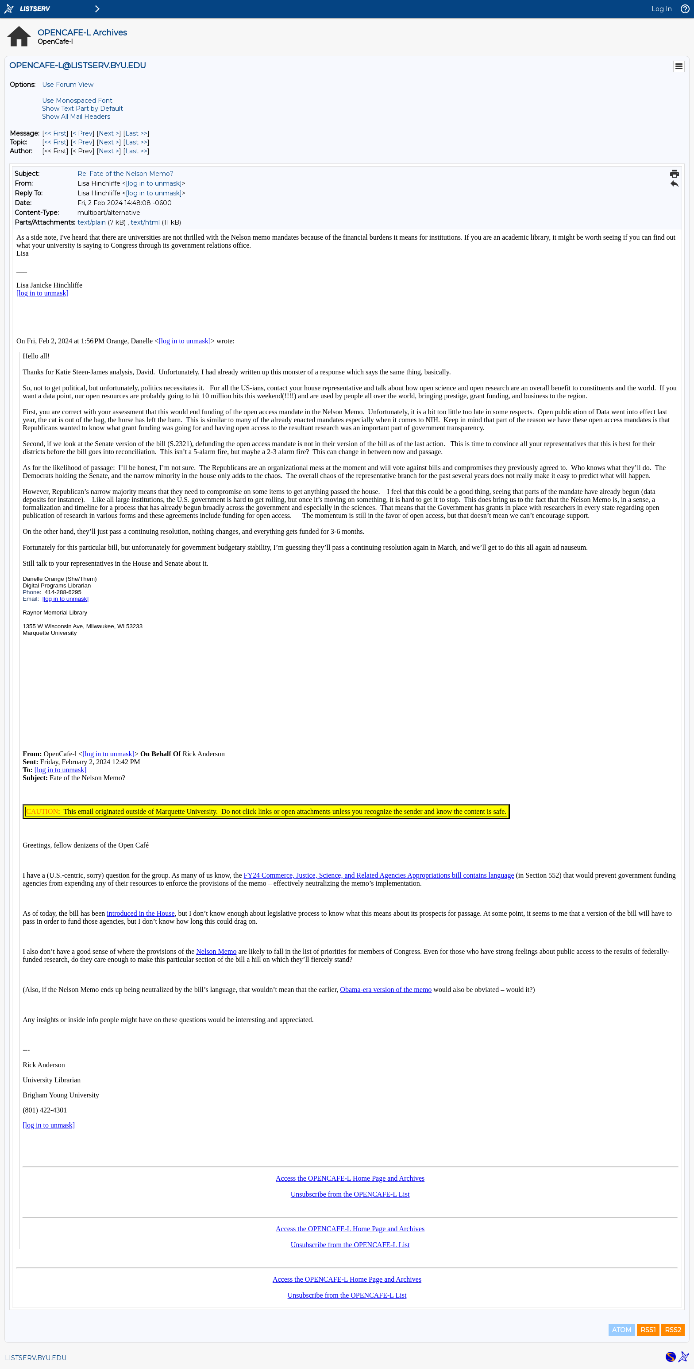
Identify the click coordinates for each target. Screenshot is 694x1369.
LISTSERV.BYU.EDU (35, 1358)
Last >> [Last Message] (136, 133)
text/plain (91, 222)
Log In (662, 9)
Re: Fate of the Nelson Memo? (125, 174)
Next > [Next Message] (109, 133)
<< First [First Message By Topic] (55, 142)
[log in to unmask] (154, 183)
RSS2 (673, 1330)
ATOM (622, 1330)
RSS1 (648, 1330)
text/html (145, 222)
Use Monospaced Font (77, 101)
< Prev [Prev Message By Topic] (83, 142)
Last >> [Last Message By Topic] (136, 142)
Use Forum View (67, 85)
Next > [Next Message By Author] (109, 151)
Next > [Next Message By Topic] (109, 142)
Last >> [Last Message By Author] (136, 151)
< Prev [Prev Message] (83, 133)
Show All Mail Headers (76, 117)
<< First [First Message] (55, 133)
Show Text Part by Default (82, 109)
